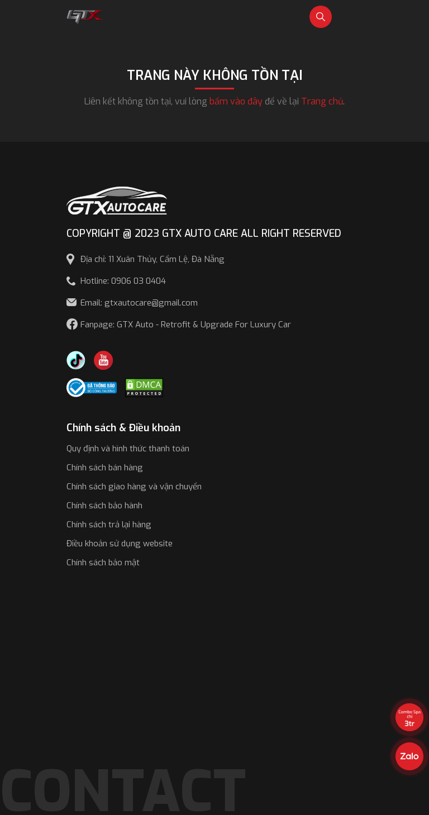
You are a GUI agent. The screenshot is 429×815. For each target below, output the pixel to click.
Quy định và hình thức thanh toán (127, 448)
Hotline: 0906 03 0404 (123, 281)
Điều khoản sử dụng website (119, 543)
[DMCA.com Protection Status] (144, 387)
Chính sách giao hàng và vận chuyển (134, 486)
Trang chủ (322, 101)
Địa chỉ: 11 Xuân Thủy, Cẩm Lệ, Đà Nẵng (152, 259)
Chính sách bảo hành (104, 505)
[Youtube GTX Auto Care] (103, 359)
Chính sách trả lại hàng (108, 524)
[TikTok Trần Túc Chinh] (75, 359)
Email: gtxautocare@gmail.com (139, 302)
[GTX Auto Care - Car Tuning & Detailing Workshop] (85, 16)
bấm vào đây (236, 101)
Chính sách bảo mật (103, 562)
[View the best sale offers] (409, 717)
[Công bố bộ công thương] (91, 387)
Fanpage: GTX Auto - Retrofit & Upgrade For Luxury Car (185, 324)
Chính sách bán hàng (104, 467)
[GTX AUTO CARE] (116, 200)
